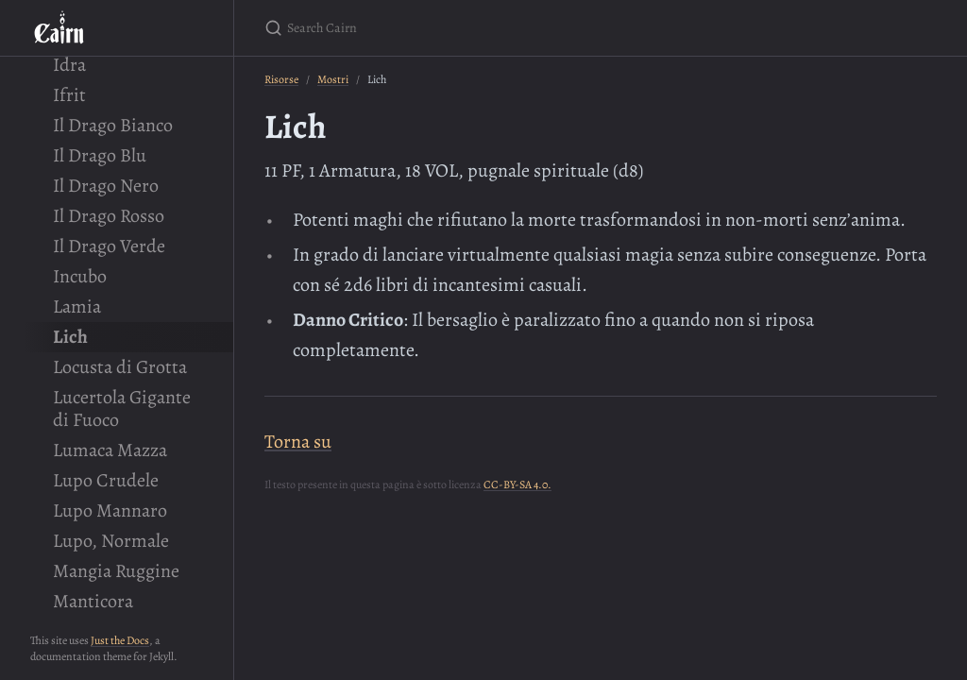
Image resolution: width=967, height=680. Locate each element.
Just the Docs (120, 640)
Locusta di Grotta (120, 367)
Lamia (77, 306)
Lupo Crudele (106, 480)
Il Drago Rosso (108, 216)
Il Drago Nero (106, 185)
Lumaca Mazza (110, 450)
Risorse (281, 79)
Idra (69, 64)
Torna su (297, 441)
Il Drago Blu (99, 155)
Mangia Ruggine (116, 571)
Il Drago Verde (109, 246)
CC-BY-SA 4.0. (517, 484)
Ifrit (69, 95)
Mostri (332, 79)
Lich (70, 336)
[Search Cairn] (487, 28)
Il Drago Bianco (113, 125)
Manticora (93, 601)
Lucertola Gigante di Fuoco (122, 408)
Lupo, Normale (111, 540)
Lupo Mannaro (110, 510)
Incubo (80, 276)
